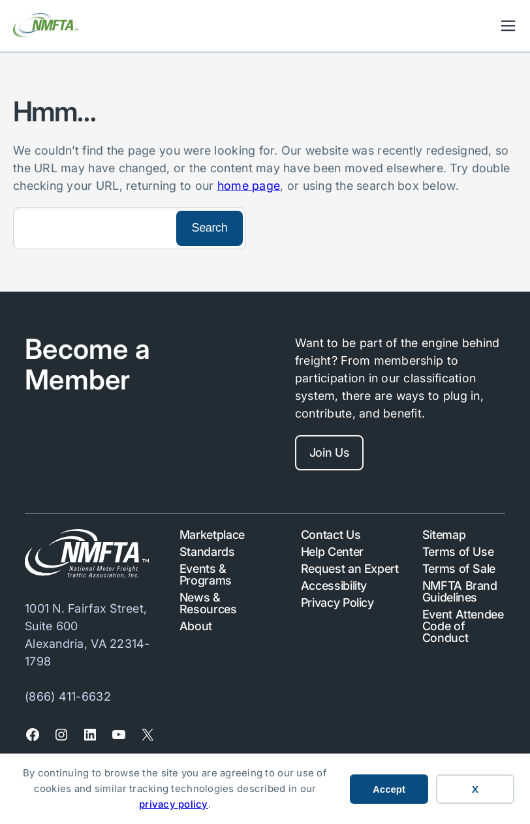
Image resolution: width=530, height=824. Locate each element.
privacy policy (173, 804)
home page (248, 185)
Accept (389, 789)
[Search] (93, 228)
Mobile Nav (508, 26)
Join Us (329, 452)
